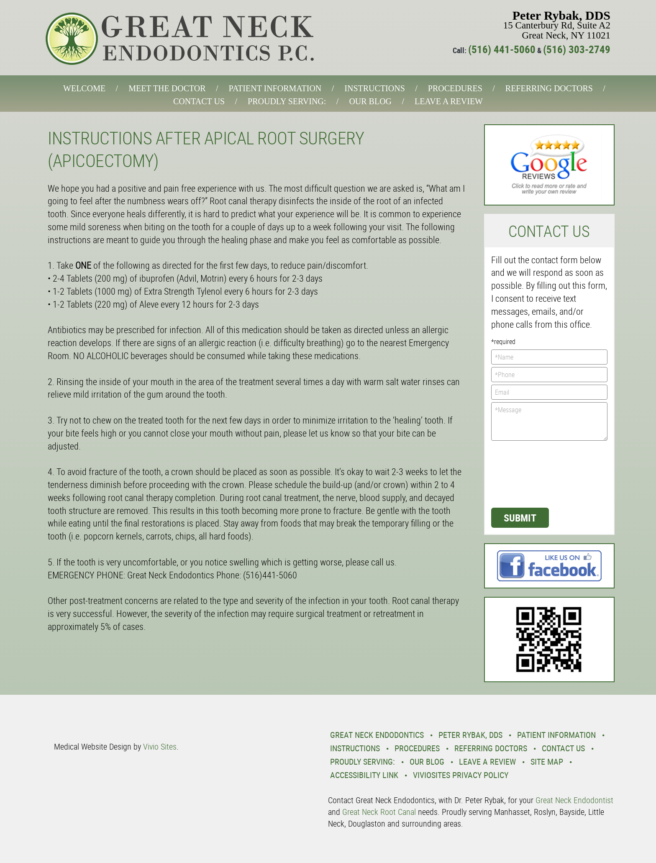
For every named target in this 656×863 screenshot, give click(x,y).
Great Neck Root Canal (379, 811)
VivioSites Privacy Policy (460, 775)
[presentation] (525, 473)
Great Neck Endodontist (574, 800)
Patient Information (275, 88)
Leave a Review (449, 101)
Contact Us (199, 101)
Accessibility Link (364, 775)
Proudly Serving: (287, 101)
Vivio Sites (160, 746)
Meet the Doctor (166, 88)
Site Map (546, 761)
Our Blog (370, 101)
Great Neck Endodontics (377, 734)
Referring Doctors (549, 88)
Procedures (455, 88)
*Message (549, 421)
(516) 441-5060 (502, 49)
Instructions (374, 88)
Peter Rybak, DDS (470, 734)
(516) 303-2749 (576, 49)
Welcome (84, 88)
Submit (520, 517)
